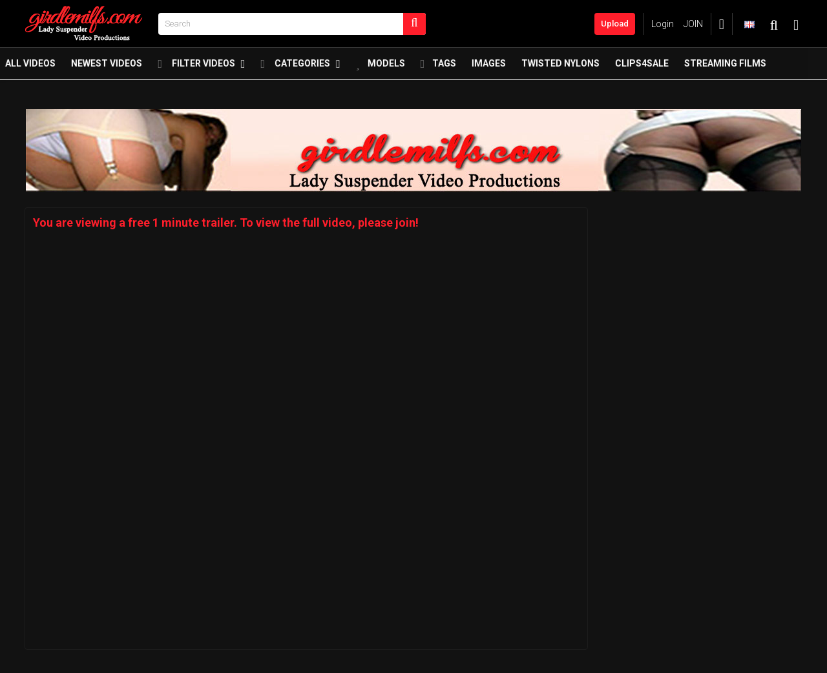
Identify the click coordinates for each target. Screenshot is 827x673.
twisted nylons (580, 66)
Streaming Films (745, 66)
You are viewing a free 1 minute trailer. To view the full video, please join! (226, 222)
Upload (615, 23)
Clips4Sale (661, 66)
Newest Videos (126, 66)
